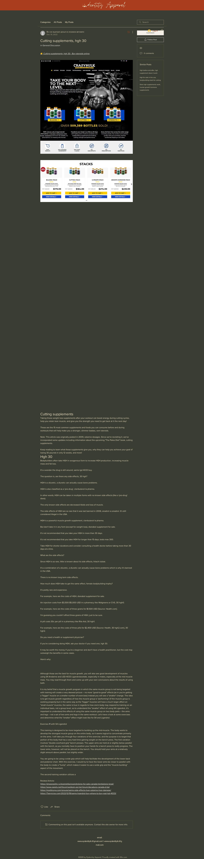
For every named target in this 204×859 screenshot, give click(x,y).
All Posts (58, 22)
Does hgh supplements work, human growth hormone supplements (150, 87)
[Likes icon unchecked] (42, 806)
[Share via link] (55, 806)
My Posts (69, 22)
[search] (150, 22)
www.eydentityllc (85, 841)
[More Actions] (131, 32)
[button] (162, 31)
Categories (45, 22)
